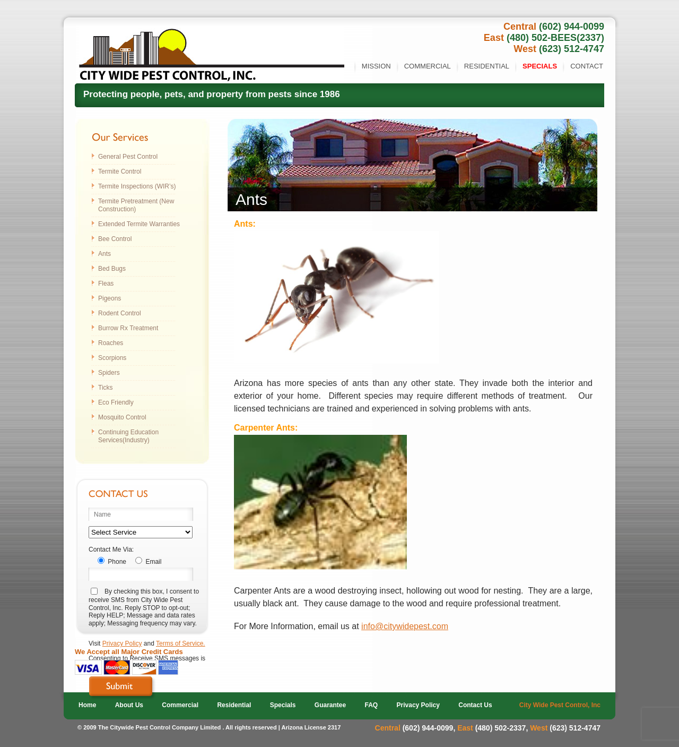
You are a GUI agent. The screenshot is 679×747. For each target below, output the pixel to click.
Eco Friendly (116, 402)
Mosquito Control (122, 417)
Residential (486, 66)
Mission (376, 66)
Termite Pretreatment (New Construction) (136, 205)
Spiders (109, 372)
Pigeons (109, 298)
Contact (586, 66)
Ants (104, 253)
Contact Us (475, 705)
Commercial (427, 66)
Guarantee (330, 705)
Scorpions (112, 358)
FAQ (371, 705)
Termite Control (119, 171)
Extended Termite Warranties (139, 224)
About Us (129, 705)
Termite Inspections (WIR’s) (137, 186)
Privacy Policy (122, 643)
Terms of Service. (180, 643)
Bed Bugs (112, 268)
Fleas (106, 283)
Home (87, 705)
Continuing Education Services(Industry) (128, 436)
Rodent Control (119, 313)
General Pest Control (128, 156)
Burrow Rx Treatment (128, 328)
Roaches (110, 343)
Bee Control (115, 239)
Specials (540, 66)
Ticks (105, 387)
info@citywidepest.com (404, 626)
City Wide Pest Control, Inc (559, 705)
